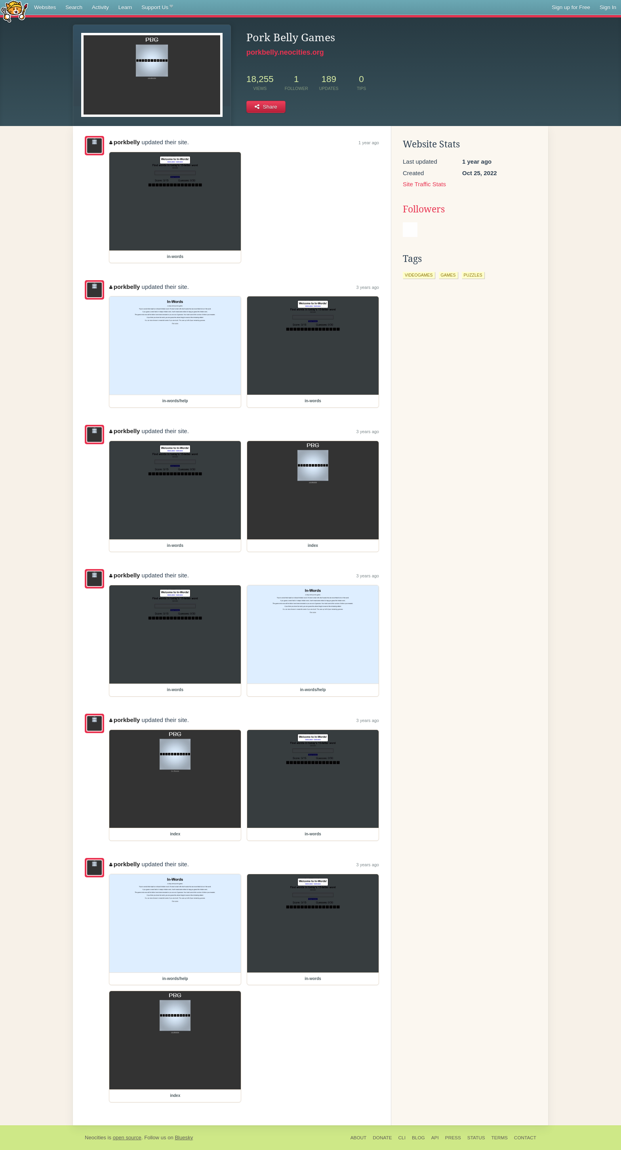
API (435, 1137)
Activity (100, 7)
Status (476, 1137)
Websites (45, 7)
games (448, 275)
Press (453, 1137)
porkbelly (124, 142)
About (359, 1137)
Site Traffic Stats (424, 184)
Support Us (157, 7)
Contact (525, 1137)
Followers (424, 209)
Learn (125, 7)
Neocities (95, 1137)
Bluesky (184, 1137)
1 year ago (368, 142)
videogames (419, 275)
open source (127, 1137)
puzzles (473, 275)
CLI (402, 1137)
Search (73, 7)
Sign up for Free (571, 7)
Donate (382, 1137)
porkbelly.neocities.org (285, 52)
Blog (418, 1137)
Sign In (608, 7)
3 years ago (367, 287)
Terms (499, 1137)
